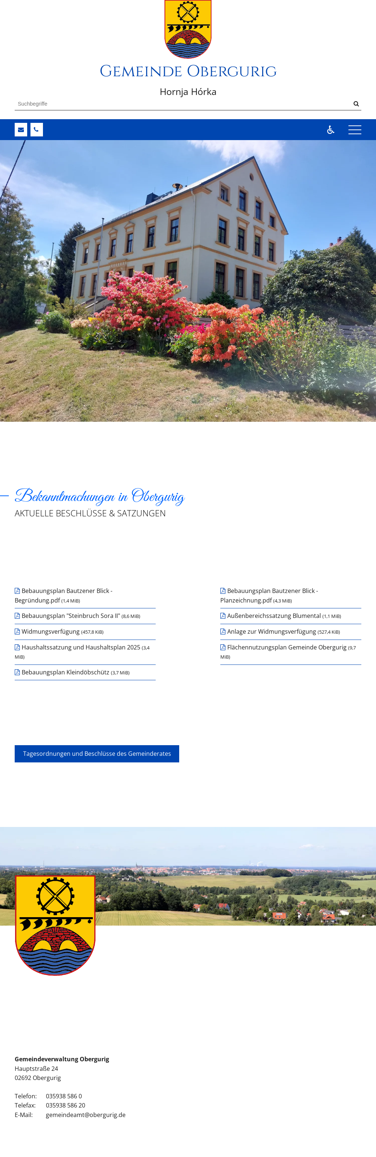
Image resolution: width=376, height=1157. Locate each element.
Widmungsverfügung (63, 631)
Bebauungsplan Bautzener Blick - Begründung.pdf (63, 595)
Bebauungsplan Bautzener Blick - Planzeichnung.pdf (269, 595)
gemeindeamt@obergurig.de (86, 1115)
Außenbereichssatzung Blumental (284, 616)
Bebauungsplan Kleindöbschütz (76, 672)
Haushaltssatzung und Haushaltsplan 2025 (82, 651)
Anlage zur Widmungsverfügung (283, 631)
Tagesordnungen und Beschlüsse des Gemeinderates (97, 754)
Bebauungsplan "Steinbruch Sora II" (81, 616)
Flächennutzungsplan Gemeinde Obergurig (288, 651)
